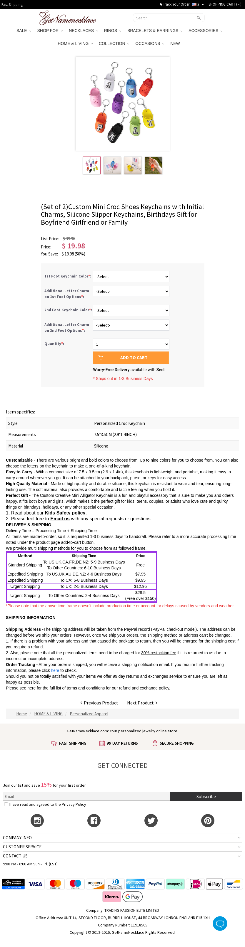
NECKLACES (83, 30)
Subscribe (206, 796)
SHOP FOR (50, 30)
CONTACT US (15, 856)
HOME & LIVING (75, 43)
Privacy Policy (74, 804)
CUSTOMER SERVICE (22, 847)
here (31, 688)
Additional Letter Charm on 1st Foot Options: (66, 293)
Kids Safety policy (65, 512)
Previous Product (99, 703)
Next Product (142, 703)
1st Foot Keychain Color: (68, 276)
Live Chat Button (220, 923)
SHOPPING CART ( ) (225, 4)
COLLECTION (114, 43)
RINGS (112, 30)
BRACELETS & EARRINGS (154, 30)
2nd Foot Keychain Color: (68, 309)
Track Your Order (174, 4)
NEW (175, 43)
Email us (60, 518)
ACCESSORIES (205, 30)
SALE (23, 30)
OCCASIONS (149, 43)
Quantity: (54, 343)
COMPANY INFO (17, 837)
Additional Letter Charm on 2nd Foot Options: (66, 327)
